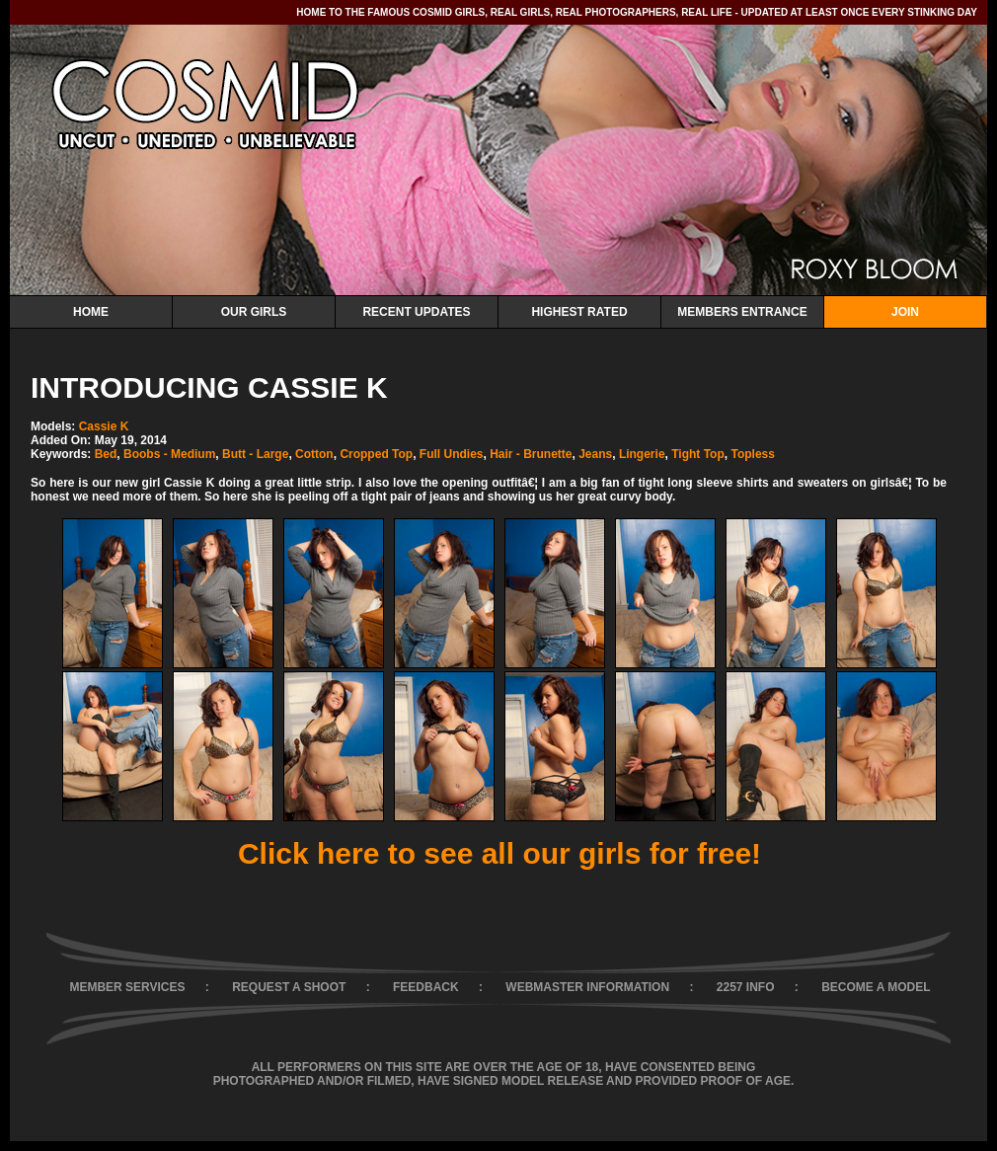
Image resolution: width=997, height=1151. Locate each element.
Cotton (314, 454)
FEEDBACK (426, 987)
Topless (752, 454)
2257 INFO (746, 987)
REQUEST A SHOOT (288, 987)
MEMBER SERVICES (127, 987)
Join (905, 312)
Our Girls (254, 312)
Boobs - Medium (169, 454)
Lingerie (642, 454)
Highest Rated (579, 312)
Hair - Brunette (531, 454)
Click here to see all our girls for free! (499, 853)
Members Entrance (741, 312)
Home (91, 312)
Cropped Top (376, 454)
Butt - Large (255, 454)
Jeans (595, 454)
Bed (106, 454)
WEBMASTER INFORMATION (587, 987)
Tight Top (698, 454)
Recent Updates (416, 312)
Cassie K (104, 426)
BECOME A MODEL (875, 987)
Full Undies (452, 454)
